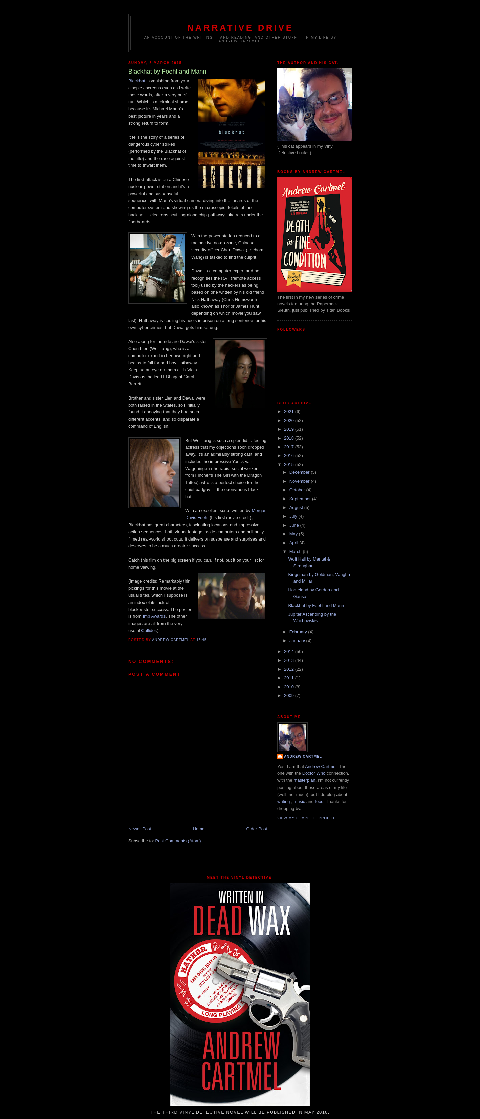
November (300, 481)
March (296, 551)
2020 (289, 420)
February (298, 631)
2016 (289, 455)
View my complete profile (306, 818)
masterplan (304, 780)
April (294, 542)
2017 (289, 446)
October (297, 489)
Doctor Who (314, 773)
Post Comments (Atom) (178, 840)
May (294, 533)
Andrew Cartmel (303, 756)
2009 (289, 695)
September (300, 498)
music (299, 801)
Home (199, 828)
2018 (289, 438)
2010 (289, 686)
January (297, 640)
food (319, 801)
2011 (289, 677)
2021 (289, 411)
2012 (289, 669)
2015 (289, 464)
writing (283, 801)
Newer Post (139, 828)
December (300, 472)
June (294, 525)
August (296, 507)
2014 (289, 651)
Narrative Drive (240, 28)
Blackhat (136, 80)
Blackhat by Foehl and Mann (316, 605)
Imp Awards (154, 616)
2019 (289, 429)
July (294, 516)
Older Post (256, 828)
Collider (148, 630)
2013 (289, 660)
